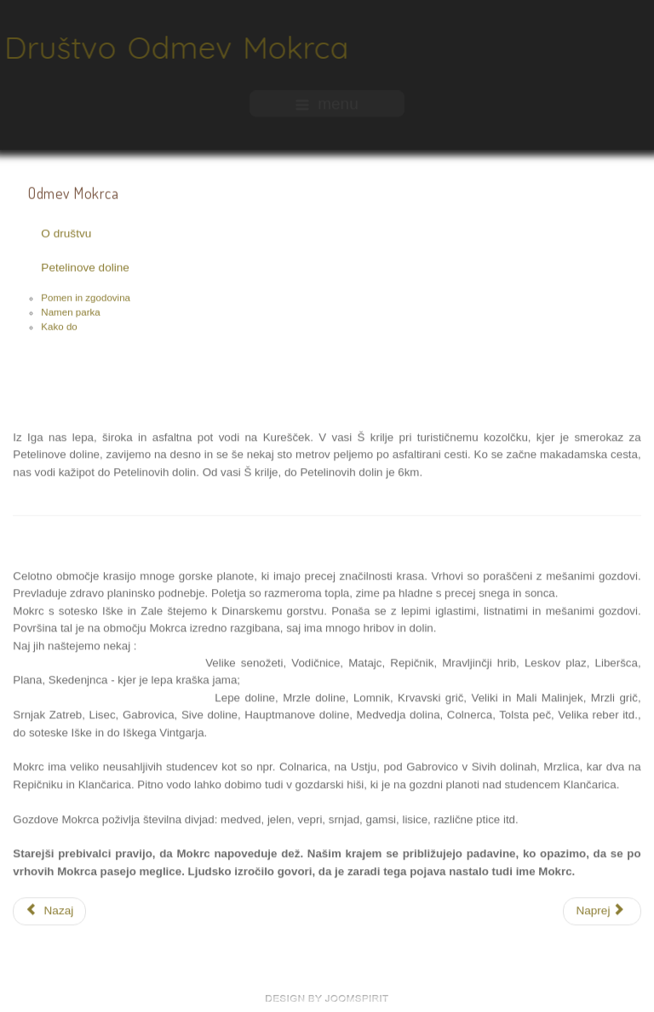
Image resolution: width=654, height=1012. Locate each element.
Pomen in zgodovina (85, 299)
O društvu (66, 234)
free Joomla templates (327, 998)
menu (327, 102)
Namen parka (70, 313)
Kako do (59, 328)
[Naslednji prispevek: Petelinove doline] (601, 909)
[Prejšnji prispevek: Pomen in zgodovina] (49, 909)
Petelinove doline (85, 268)
